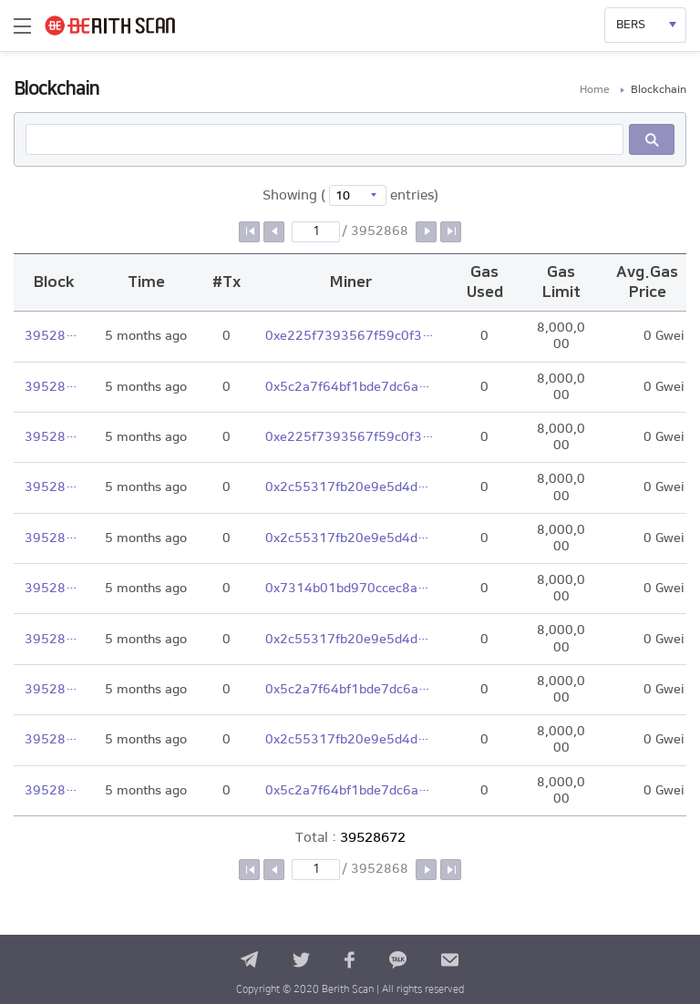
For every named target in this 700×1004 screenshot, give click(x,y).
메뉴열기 (22, 26)
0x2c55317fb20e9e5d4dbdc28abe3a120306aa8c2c (350, 487)
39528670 (54, 437)
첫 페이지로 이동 (249, 231)
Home (595, 90)
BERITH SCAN (126, 25)
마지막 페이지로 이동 (450, 231)
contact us (450, 959)
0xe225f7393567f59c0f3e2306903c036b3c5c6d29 (350, 336)
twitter (301, 959)
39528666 (54, 639)
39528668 (54, 538)
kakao (398, 959)
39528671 (54, 387)
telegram (249, 959)
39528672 (54, 336)
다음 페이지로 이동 (426, 231)
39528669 (54, 487)
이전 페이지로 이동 (273, 231)
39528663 (54, 791)
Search (651, 139)
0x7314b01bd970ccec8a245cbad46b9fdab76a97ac (350, 588)
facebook (350, 959)
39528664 (54, 740)
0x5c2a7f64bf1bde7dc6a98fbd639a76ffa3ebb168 (350, 387)
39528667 (54, 588)
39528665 (54, 689)
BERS (630, 24)
